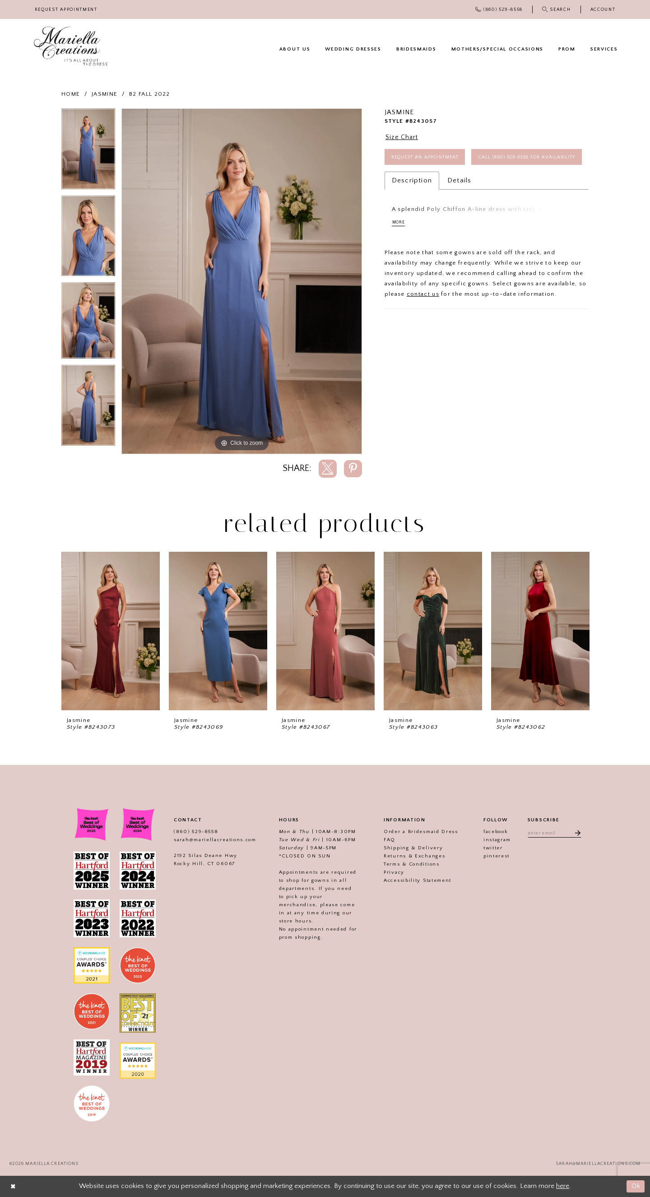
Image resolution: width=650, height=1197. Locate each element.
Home (70, 94)
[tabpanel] (88, 152)
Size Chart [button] (403, 137)
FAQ (388, 840)
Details (459, 206)
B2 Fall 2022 (149, 94)
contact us (423, 320)
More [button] (399, 248)
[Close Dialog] (13, 1186)
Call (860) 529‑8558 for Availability (444, 182)
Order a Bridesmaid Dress (419, 831)
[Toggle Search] (556, 9)
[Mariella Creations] (71, 46)
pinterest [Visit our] (495, 856)
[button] (602, 9)
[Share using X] (328, 469)
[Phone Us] (499, 9)
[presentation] (110, 631)
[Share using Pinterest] (353, 468)
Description (412, 206)
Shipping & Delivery (411, 848)
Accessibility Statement (416, 880)
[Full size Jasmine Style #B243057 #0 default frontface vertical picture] (242, 281)
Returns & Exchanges (412, 856)
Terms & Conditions (410, 864)
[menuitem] (66, 9)
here (562, 1186)
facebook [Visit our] (494, 831)
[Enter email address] (554, 833)
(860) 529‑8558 (194, 831)
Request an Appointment (428, 158)
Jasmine (104, 94)
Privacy (392, 872)
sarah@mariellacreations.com (213, 840)
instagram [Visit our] (495, 840)
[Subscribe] (576, 833)
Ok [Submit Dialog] (635, 1186)
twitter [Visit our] (491, 848)
